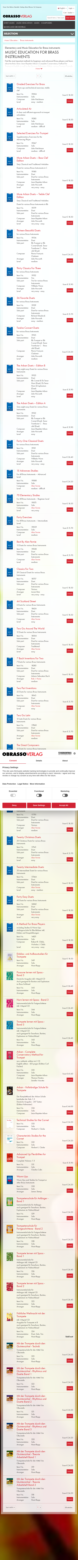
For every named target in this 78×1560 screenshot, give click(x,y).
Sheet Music (9, 23)
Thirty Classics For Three (29, 268)
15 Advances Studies (27, 470)
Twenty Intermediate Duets (30, 867)
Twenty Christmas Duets (29, 837)
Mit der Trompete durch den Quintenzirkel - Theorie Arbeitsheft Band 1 (31, 1454)
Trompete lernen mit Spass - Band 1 (31, 1255)
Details (69, 101)
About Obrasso (29, 7)
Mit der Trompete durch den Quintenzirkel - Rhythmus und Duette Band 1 (31, 1371)
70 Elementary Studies (28, 495)
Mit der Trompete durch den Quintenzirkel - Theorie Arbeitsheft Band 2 (31, 1481)
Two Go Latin (23, 715)
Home (4, 7)
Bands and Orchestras (14, 27)
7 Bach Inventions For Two (30, 658)
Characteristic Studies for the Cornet (31, 1137)
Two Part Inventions (26, 688)
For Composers (38, 7)
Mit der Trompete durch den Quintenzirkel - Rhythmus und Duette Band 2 (31, 1398)
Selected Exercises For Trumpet (32, 133)
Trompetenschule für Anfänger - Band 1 (33, 1200)
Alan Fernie (35, 486)
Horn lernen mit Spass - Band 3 (33, 999)
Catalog (22, 7)
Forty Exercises (24, 517)
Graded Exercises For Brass (31, 84)
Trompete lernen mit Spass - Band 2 (31, 1285)
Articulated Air (24, 108)
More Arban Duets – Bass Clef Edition (32, 159)
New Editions (10, 7)
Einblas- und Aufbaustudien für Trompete (32, 955)
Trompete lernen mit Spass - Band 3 (31, 1023)
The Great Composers (28, 745)
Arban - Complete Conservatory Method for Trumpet (30, 1054)
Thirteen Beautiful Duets (28, 230)
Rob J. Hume (36, 678)
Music (37, 23)
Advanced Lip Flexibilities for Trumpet (31, 1156)
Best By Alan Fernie (26, 541)
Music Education (24, 23)
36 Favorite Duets (26, 298)
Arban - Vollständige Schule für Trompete (32, 1089)
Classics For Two (25, 568)
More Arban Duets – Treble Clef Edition (33, 196)
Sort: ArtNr (10, 76)
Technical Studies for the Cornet (33, 1120)
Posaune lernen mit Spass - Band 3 (30, 974)
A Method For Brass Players (31, 924)
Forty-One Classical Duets (30, 440)
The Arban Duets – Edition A (31, 403)
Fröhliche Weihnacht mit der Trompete (31, 1315)
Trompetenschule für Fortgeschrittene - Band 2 (30, 1227)
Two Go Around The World (30, 628)
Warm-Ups (22, 1176)
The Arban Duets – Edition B (31, 365)
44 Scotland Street (26, 601)
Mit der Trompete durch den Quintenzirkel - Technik (31, 1345)
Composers (46, 23)
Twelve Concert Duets (28, 327)
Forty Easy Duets (25, 896)
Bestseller (16, 7)
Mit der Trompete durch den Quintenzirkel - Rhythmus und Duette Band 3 (31, 1426)
